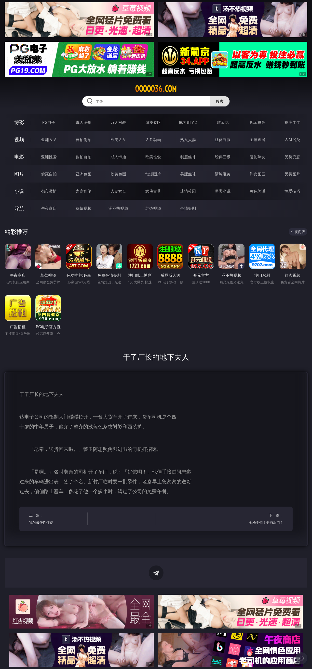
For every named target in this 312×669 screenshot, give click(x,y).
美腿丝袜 (188, 174)
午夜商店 (49, 208)
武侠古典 (153, 191)
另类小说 (223, 191)
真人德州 (83, 122)
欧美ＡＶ (118, 139)
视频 (19, 139)
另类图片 (292, 174)
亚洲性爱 (49, 156)
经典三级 (223, 156)
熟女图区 (257, 174)
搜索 (220, 101)
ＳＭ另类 (292, 139)
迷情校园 (188, 191)
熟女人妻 (188, 139)
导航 (19, 208)
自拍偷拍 (83, 139)
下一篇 (255, 519)
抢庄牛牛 (292, 122)
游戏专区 (153, 122)
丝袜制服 (223, 139)
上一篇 (56, 519)
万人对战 (118, 122)
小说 (19, 191)
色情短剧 (188, 208)
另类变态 (292, 156)
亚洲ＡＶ (49, 139)
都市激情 (49, 191)
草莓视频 (83, 208)
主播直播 (257, 139)
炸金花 (223, 122)
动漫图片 (153, 174)
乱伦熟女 (257, 156)
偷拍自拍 (83, 156)
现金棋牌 (257, 122)
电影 (19, 156)
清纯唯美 (223, 174)
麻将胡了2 (188, 122)
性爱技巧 (292, 191)
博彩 (19, 122)
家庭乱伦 (83, 191)
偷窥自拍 (49, 174)
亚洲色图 (83, 174)
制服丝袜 (188, 156)
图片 (19, 174)
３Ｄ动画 (153, 139)
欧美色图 (118, 174)
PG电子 (48, 122)
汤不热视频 (118, 208)
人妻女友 (118, 191)
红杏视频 (153, 208)
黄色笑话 (257, 191)
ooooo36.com (156, 89)
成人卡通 (118, 156)
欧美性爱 (153, 156)
